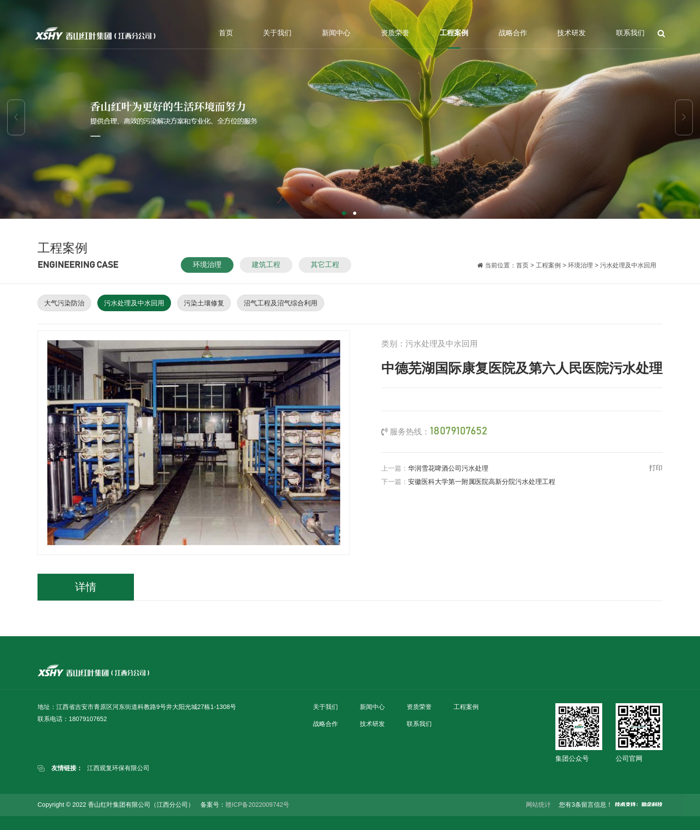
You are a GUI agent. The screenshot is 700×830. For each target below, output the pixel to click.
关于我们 (277, 33)
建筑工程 (266, 270)
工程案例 (454, 33)
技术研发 (571, 33)
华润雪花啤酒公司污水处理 (448, 468)
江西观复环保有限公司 (118, 768)
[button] (344, 214)
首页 (226, 33)
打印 (655, 467)
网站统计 (538, 804)
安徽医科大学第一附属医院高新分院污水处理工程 (481, 481)
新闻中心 (336, 33)
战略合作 (513, 33)
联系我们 (630, 33)
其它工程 (325, 270)
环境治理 (207, 270)
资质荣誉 (395, 33)
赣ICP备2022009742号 (257, 804)
